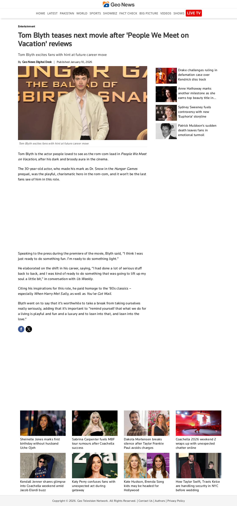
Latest (52, 13)
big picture (148, 13)
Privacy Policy (176, 500)
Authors (160, 500)
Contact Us (146, 500)
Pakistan (67, 13)
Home (40, 13)
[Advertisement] (82, 215)
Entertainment (26, 26)
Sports (95, 13)
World (81, 13)
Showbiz (110, 13)
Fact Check (128, 13)
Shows (178, 13)
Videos (165, 13)
